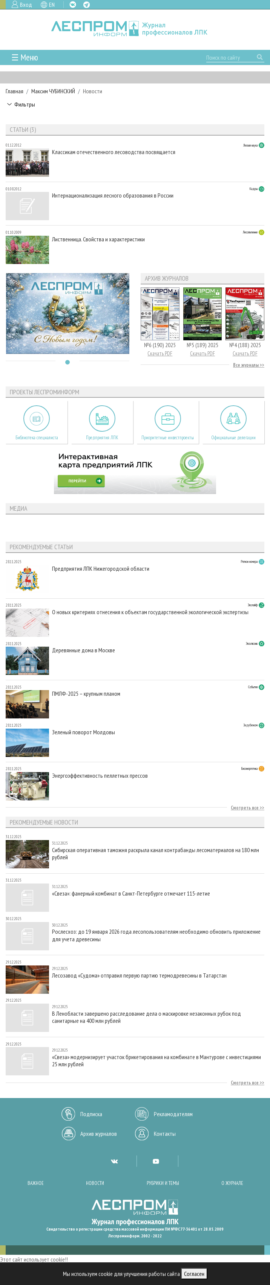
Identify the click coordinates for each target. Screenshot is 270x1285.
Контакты (165, 1133)
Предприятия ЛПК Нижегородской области (100, 568)
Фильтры (24, 104)
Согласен (194, 1273)
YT (156, 1161)
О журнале (232, 1183)
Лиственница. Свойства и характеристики (98, 239)
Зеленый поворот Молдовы (83, 732)
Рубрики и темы (163, 1183)
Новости (95, 1183)
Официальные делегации (233, 437)
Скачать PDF (159, 353)
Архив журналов (98, 1133)
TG (86, 5)
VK (72, 4)
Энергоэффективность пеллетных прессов (100, 775)
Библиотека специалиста (36, 437)
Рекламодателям (173, 1114)
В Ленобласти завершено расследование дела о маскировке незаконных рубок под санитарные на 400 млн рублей (146, 1017)
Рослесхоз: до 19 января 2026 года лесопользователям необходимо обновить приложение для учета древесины (156, 935)
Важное (36, 1183)
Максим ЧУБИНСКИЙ (53, 91)
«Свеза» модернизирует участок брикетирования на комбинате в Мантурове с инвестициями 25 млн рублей (156, 1060)
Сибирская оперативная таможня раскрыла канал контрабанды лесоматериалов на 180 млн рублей (155, 853)
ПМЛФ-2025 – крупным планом (86, 693)
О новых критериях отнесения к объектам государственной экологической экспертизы (150, 612)
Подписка (91, 1114)
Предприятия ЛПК (102, 437)
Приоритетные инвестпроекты (167, 437)
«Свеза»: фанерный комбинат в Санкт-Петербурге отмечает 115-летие (131, 893)
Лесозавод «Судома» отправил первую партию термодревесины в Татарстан (139, 975)
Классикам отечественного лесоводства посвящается (113, 152)
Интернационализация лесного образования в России (112, 195)
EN (52, 4)
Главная (14, 91)
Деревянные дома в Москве (83, 650)
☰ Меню (24, 57)
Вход (26, 4)
